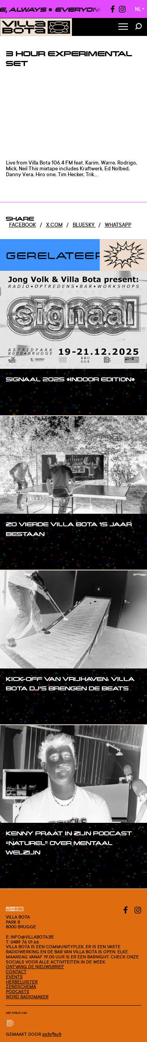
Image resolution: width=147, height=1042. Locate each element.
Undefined (51, 1034)
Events (14, 977)
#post (20, 394)
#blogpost (26, 403)
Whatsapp (118, 224)
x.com (54, 224)
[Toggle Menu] (123, 27)
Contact (16, 972)
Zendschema (21, 986)
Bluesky (84, 224)
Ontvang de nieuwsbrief (35, 966)
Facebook (22, 224)
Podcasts (17, 991)
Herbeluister (22, 982)
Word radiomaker (27, 997)
